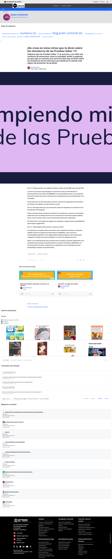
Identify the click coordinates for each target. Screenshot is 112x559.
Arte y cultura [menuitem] (81, 531)
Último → (107, 398)
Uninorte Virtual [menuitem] (43, 535)
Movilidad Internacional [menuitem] (64, 542)
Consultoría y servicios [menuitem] (84, 526)
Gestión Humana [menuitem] (82, 551)
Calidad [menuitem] (80, 549)
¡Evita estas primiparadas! (8, 387)
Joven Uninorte (19, 15)
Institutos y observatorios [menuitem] (45, 524)
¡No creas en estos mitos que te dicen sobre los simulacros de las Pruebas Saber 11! (22, 392)
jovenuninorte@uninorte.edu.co (19, 17)
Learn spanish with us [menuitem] (64, 545)
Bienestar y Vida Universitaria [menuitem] (46, 529)
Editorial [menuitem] (60, 525)
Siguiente (100, 398)
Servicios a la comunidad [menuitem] (84, 533)
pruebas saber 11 (32, 254)
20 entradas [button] (6, 360)
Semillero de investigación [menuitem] (65, 529)
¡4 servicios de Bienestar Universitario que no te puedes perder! (17, 382)
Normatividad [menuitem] (42, 545)
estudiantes (90, 34)
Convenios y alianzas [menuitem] (63, 544)
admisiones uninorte (10, 34)
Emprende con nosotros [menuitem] (84, 529)
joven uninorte (32, 36)
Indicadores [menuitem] (81, 547)
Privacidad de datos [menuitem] (44, 542)
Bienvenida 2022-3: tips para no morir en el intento (34, 284)
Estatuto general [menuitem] (43, 547)
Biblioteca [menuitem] (41, 525)
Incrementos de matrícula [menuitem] (45, 549)
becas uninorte (45, 34)
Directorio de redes (18, 550)
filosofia (99, 33)
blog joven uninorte (67, 33)
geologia (21, 36)
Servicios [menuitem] (80, 546)
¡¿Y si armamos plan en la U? (9, 372)
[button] (107, 2)
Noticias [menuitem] (60, 530)
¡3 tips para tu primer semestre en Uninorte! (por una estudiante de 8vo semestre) (22, 377)
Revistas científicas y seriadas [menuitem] (66, 524)
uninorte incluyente (47, 36)
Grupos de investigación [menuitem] (64, 522)
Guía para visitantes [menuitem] (63, 547)
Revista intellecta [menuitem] (62, 527)
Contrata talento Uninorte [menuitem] (85, 534)
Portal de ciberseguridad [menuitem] (45, 544)
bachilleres (28, 33)
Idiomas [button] (95, 1)
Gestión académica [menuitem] (44, 530)
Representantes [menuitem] (43, 532)
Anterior (93, 398)
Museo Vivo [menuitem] (42, 534)
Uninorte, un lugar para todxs (68, 284)
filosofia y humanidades (9, 36)
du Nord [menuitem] (80, 554)
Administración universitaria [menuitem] (85, 544)
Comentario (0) (32, 260)
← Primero (85, 398)
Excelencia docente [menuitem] (44, 527)
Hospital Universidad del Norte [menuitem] (86, 527)
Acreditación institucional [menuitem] (45, 554)
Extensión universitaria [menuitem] (84, 524)
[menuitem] (56, 5)
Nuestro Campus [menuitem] (62, 549)
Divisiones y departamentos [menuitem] (46, 522)
